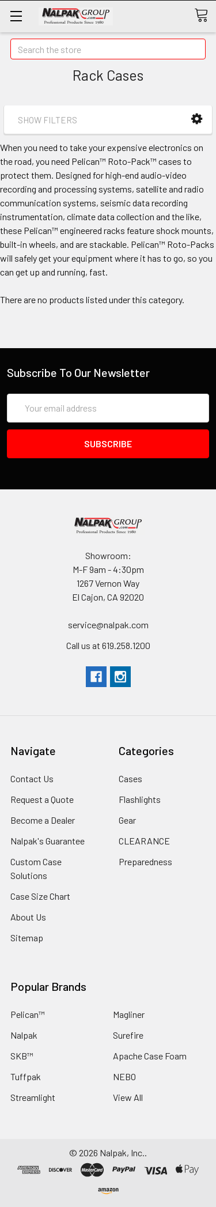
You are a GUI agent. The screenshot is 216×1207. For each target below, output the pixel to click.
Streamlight (32, 1097)
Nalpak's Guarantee (47, 840)
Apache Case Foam (150, 1055)
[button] (196, 119)
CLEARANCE (144, 840)
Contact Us (32, 778)
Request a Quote (42, 799)
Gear (127, 819)
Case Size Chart (40, 896)
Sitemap (26, 937)
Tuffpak (25, 1076)
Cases (130, 778)
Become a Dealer (42, 819)
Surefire (128, 1034)
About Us (28, 916)
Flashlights (140, 799)
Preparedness (145, 861)
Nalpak (23, 1034)
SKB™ (21, 1055)
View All (128, 1097)
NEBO (124, 1076)
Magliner (129, 1014)
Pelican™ (27, 1014)
